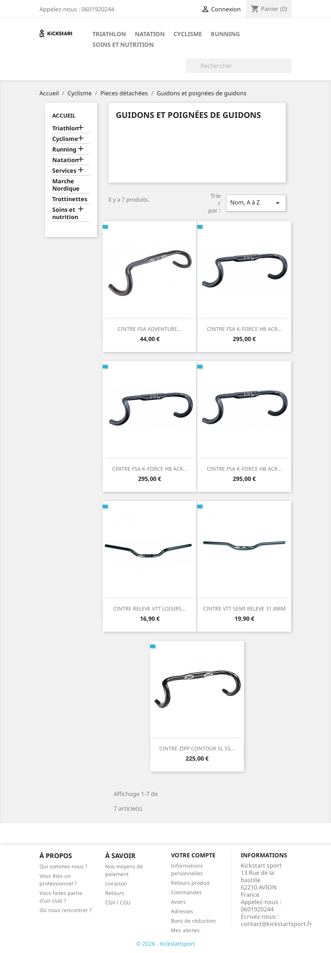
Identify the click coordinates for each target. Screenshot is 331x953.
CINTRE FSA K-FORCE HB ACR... (244, 328)
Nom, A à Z (256, 202)
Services (64, 171)
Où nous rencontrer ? (65, 910)
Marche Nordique (66, 184)
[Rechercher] (239, 65)
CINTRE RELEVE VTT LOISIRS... (149, 608)
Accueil (63, 115)
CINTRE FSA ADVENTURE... (150, 328)
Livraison (116, 883)
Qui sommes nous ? (63, 866)
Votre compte (193, 855)
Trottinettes (69, 199)
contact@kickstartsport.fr (276, 924)
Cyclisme (188, 34)
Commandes (186, 892)
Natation (150, 34)
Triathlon (109, 34)
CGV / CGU (117, 902)
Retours (114, 892)
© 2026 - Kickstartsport (165, 943)
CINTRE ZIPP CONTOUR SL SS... (197, 748)
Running (225, 34)
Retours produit (190, 882)
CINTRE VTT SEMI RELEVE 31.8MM (244, 608)
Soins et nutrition (123, 45)
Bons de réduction (193, 920)
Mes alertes (185, 930)
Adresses (182, 911)
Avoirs (178, 901)
